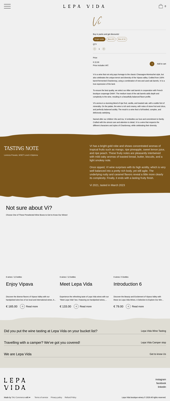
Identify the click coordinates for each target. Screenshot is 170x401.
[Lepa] (151, 331)
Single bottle (99, 39)
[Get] (155, 354)
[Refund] (70, 397)
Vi (96, 22)
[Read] (29, 306)
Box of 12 (122, 39)
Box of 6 (111, 39)
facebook (161, 383)
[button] (158, 64)
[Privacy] (56, 397)
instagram (161, 379)
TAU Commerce (18, 397)
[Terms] (41, 397)
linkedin (162, 387)
